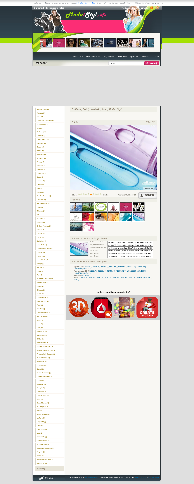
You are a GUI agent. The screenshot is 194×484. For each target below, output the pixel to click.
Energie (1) (41, 388)
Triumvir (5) (41, 211)
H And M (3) (41, 256)
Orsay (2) (40, 320)
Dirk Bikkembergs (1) (44, 376)
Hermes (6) (41, 181)
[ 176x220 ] (108, 277)
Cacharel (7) (41, 166)
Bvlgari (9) (40, 147)
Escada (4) (40, 230)
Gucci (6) (40, 177)
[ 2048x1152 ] (87, 273)
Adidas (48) (41, 113)
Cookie (136, 477)
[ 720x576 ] (96, 267)
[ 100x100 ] (147, 277)
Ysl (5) (39, 215)
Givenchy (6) (41, 173)
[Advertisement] (97, 86)
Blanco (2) (40, 286)
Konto (156, 56)
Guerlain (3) (41, 252)
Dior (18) (40, 128)
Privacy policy (153, 477)
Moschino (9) (41, 154)
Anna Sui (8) (41, 158)
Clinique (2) (41, 290)
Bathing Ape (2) (42, 282)
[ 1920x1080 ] (141, 271)
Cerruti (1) (40, 369)
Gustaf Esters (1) (43, 403)
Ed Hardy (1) (41, 384)
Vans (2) (40, 324)
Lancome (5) (41, 199)
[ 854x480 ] (86, 275)
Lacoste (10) (41, 143)
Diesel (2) (40, 294)
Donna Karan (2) (42, 297)
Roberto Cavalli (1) (43, 444)
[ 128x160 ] (124, 277)
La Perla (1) (41, 418)
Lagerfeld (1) (41, 422)
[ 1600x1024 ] (121, 271)
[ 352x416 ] (84, 277)
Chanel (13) (41, 135)
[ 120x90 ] (139, 277)
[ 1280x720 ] (93, 271)
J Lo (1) (39, 410)
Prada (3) (40, 271)
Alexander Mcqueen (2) (45, 279)
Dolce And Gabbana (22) (45, 120)
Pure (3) (40, 275)
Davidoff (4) (41, 222)
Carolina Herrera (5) (44, 196)
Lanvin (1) (40, 425)
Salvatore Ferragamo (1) (45, 448)
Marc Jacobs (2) (42, 316)
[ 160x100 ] (116, 277)
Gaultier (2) (41, 309)
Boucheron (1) (42, 365)
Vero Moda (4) (42, 245)
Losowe (145, 56)
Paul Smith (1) (42, 437)
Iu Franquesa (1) (42, 407)
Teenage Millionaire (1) (45, 459)
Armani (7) (40, 162)
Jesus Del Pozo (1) (43, 414)
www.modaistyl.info (92, 477)
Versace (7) (41, 169)
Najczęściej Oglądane (128, 56)
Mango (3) (40, 263)
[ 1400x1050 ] (141, 267)
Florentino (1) (41, 391)
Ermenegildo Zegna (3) (45, 248)
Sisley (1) (40, 455)
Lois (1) (39, 433)
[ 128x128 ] (132, 277)
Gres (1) (40, 399)
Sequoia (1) (41, 452)
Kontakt (144, 477)
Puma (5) (40, 207)
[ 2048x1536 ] (87, 269)
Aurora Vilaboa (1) (43, 358)
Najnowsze (109, 56)
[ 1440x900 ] (111, 271)
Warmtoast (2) (42, 335)
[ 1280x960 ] (121, 267)
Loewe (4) (40, 237)
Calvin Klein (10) (43, 139)
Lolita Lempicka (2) (44, 312)
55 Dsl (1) (40, 339)
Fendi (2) (40, 305)
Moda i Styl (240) (43, 109)
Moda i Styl (78, 56)
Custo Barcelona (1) (44, 373)
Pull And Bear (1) (43, 440)
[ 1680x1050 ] (131, 271)
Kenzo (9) (40, 151)
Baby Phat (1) (41, 361)
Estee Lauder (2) (43, 301)
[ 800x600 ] (104, 267)
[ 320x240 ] (92, 277)
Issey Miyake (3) (42, 260)
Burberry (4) (41, 218)
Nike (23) (40, 117)
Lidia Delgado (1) (43, 429)
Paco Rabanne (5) (43, 203)
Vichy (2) (40, 327)
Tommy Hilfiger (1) (43, 463)
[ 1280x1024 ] (131, 267)
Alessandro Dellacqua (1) (46, 354)
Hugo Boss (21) (42, 124)
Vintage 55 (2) (42, 331)
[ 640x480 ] (88, 267)
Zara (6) (39, 188)
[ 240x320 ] (100, 277)
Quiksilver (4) (41, 241)
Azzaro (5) (40, 192)
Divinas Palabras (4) (44, 226)
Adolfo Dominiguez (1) (45, 346)
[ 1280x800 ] (102, 271)
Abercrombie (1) (42, 343)
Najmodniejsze (93, 56)
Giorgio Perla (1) (43, 395)
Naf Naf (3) (40, 267)
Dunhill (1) (40, 380)
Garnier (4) (41, 233)
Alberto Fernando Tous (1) (46, 350)
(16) (41, 132)
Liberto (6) (40, 184)
